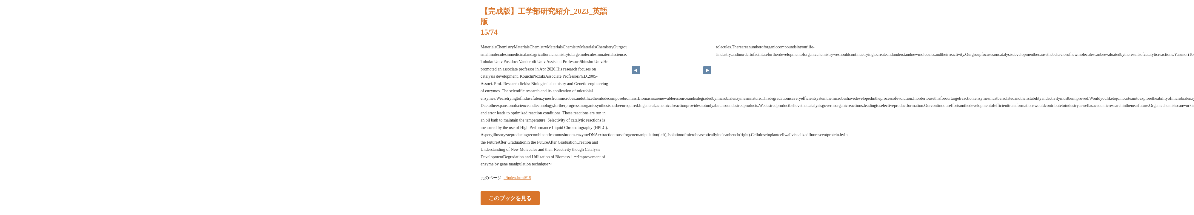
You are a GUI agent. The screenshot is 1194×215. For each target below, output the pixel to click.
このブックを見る (510, 198)
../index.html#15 (517, 178)
